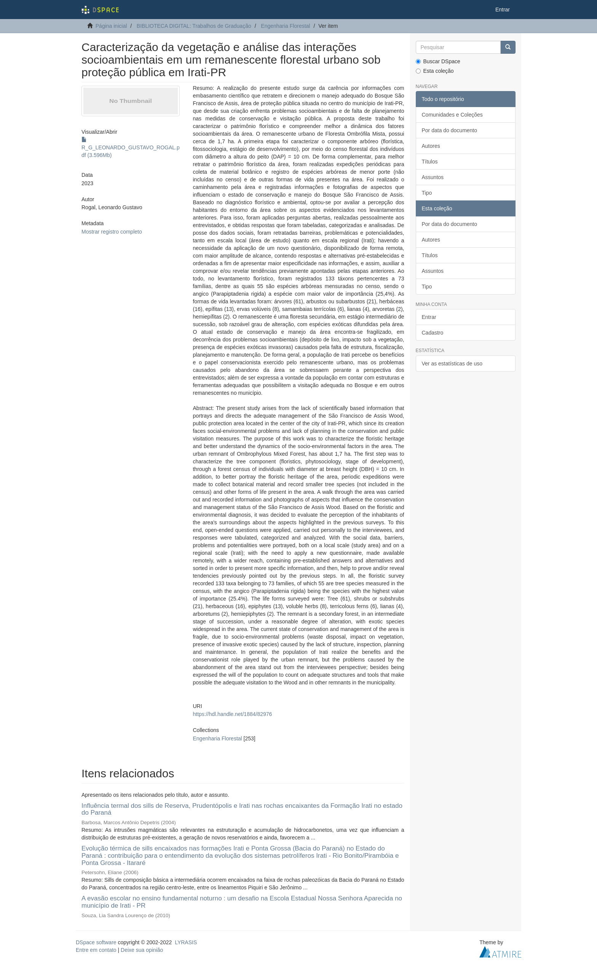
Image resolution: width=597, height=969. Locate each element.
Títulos (430, 162)
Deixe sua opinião (142, 950)
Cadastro (433, 333)
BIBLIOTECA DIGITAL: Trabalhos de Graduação (194, 26)
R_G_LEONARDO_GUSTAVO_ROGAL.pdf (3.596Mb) (130, 147)
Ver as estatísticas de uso (452, 363)
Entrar (429, 317)
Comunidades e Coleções (452, 115)
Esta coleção (435, 71)
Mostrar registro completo (111, 232)
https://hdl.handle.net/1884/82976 (232, 714)
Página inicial (111, 26)
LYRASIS (186, 942)
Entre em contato (96, 950)
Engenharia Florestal (285, 26)
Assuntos (433, 177)
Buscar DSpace (438, 61)
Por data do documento (449, 130)
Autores (431, 146)
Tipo (427, 193)
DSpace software (96, 942)
